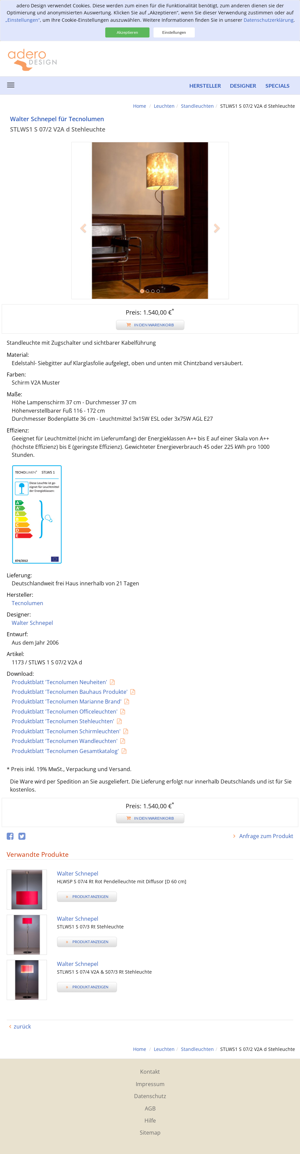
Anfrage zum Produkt (265, 836)
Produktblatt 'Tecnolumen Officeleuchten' (65, 711)
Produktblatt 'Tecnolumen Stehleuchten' (63, 721)
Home (139, 106)
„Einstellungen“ (22, 20)
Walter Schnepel (32, 623)
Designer (242, 85)
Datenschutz (150, 1096)
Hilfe (150, 1120)
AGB (150, 1108)
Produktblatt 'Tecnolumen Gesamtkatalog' (65, 751)
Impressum (150, 1084)
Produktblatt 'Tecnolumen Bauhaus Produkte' (70, 691)
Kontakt (150, 1071)
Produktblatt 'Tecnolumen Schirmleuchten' (66, 731)
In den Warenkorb (150, 324)
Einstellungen (174, 32)
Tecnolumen (27, 603)
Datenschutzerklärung (269, 20)
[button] (83, 260)
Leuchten (164, 106)
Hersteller (203, 85)
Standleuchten (197, 106)
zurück (22, 1026)
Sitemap (150, 1132)
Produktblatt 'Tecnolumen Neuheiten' (59, 682)
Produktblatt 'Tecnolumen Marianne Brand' (67, 701)
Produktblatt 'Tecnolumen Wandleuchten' (65, 741)
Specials (277, 85)
